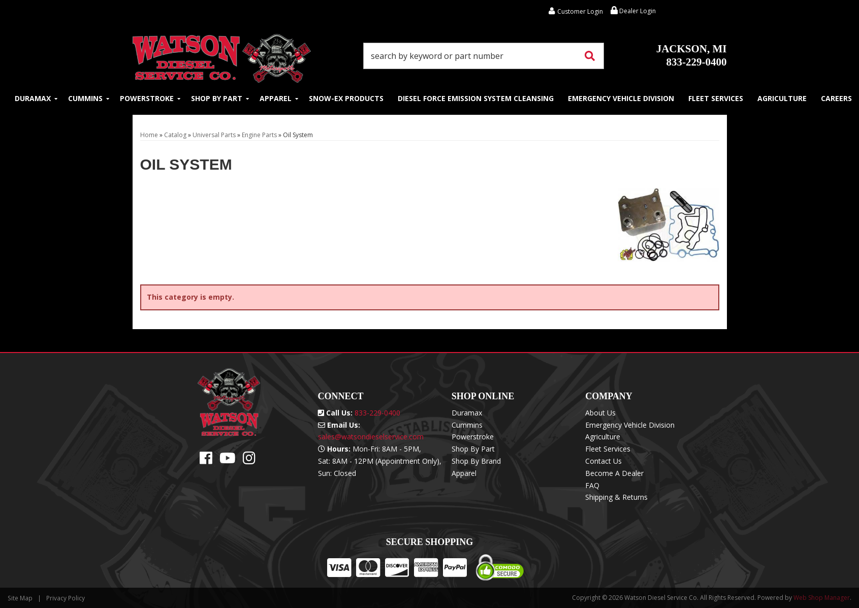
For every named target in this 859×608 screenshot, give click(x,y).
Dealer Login (633, 11)
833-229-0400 (691, 55)
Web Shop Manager (821, 597)
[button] (483, 56)
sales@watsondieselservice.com (371, 436)
